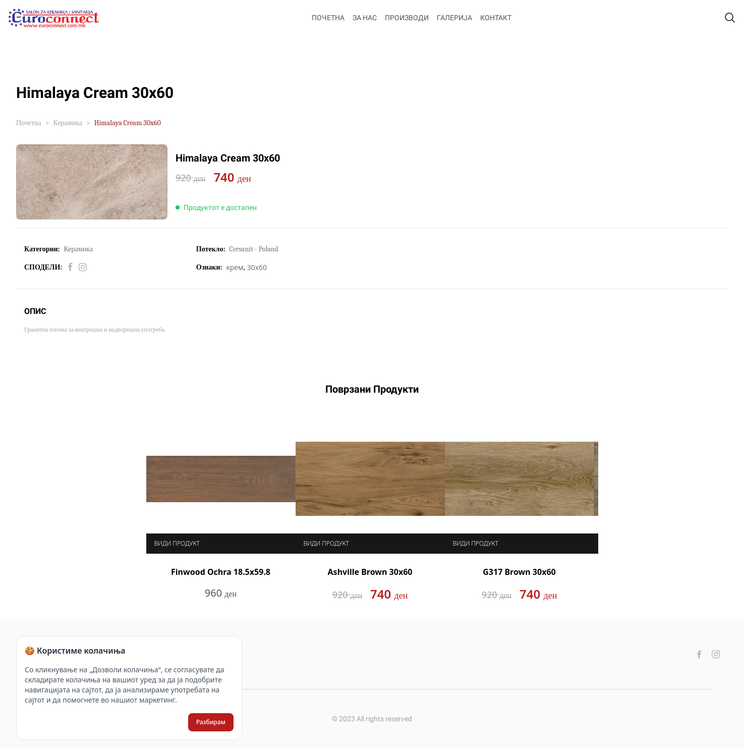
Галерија (454, 18)
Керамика (67, 123)
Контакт (495, 18)
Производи (407, 18)
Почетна (328, 18)
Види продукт (177, 545)
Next (606, 504)
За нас (365, 18)
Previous (139, 504)
